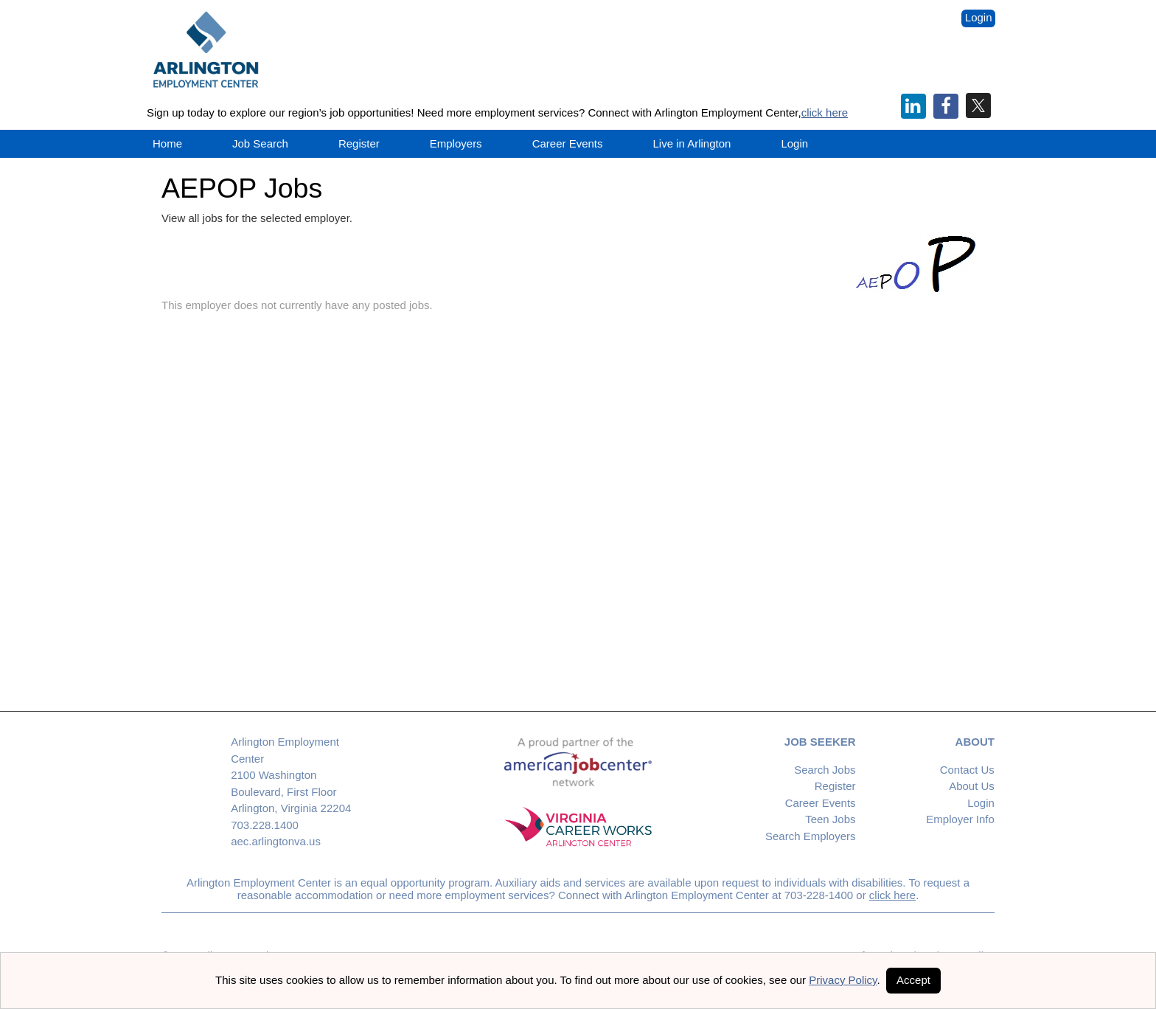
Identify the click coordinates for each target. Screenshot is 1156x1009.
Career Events (820, 803)
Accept (913, 980)
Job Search (260, 143)
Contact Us (967, 769)
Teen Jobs (830, 819)
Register (359, 143)
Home (167, 143)
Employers (456, 143)
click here (824, 112)
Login (978, 17)
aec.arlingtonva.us (276, 841)
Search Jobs (824, 769)
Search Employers (810, 836)
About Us (972, 786)
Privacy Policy (843, 980)
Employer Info (960, 819)
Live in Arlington (692, 143)
